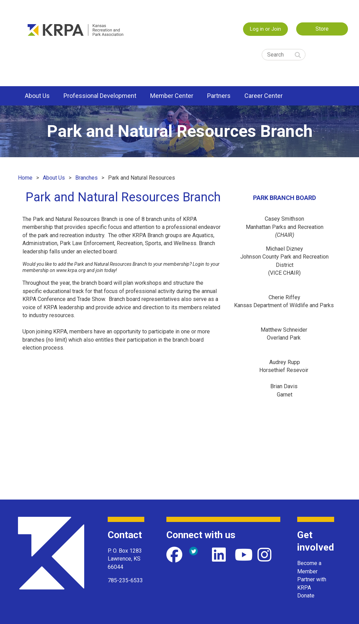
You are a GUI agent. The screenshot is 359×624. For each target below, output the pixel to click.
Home (25, 177)
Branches (86, 177)
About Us (54, 177)
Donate (305, 595)
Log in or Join (265, 29)
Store (322, 29)
